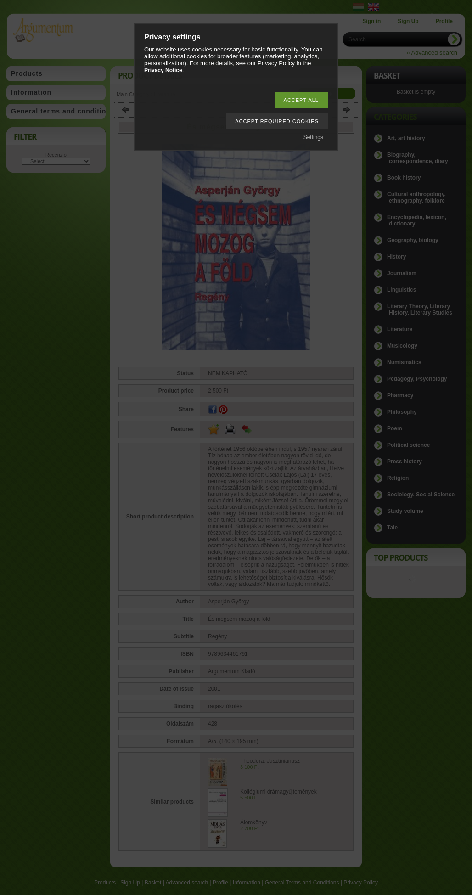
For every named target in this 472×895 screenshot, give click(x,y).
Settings (313, 137)
